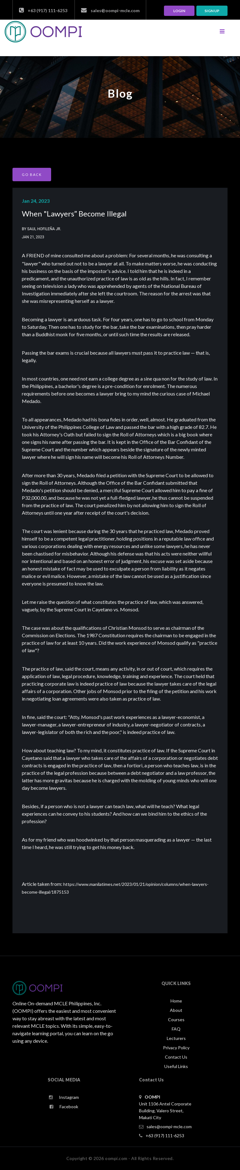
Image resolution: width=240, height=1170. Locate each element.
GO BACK (32, 174)
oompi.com (116, 1158)
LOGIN (179, 10)
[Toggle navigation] (222, 31)
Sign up (211, 10)
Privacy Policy (176, 1047)
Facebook (64, 1106)
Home (176, 1000)
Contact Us (176, 1057)
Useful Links (176, 1066)
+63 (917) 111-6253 (43, 10)
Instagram (64, 1097)
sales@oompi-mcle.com (110, 10)
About (176, 1010)
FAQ (176, 1029)
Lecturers (176, 1038)
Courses (176, 1019)
